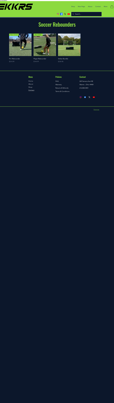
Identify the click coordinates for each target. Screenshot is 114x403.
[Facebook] (61, 14)
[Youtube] (68, 14)
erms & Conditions (62, 91)
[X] (65, 14)
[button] (112, 6)
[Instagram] (58, 14)
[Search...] (86, 14)
